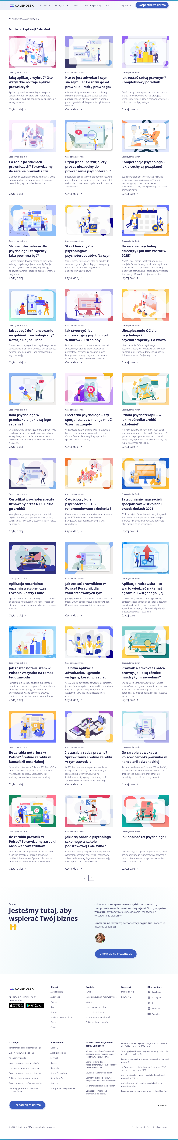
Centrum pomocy (92, 5)
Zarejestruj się (57, 991)
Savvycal (54, 1058)
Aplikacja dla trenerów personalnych (24, 1078)
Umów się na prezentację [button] (115, 953)
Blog (108, 5)
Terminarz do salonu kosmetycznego (25, 1047)
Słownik (54, 1012)
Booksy (54, 1063)
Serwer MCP (126, 997)
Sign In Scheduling (59, 1073)
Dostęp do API (127, 991)
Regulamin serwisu (161, 1127)
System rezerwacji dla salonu (21, 1053)
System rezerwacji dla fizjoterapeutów (25, 1083)
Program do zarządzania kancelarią (24, 1068)
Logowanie (125, 5)
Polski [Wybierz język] (162, 1105)
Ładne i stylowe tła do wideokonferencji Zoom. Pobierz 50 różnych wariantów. (101, 1065)
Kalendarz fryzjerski (17, 1058)
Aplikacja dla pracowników (97, 1022)
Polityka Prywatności (140, 1127)
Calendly (54, 1047)
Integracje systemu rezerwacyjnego (101, 997)
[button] (45, 5)
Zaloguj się (55, 997)
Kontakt (54, 1022)
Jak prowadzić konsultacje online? (100, 1085)
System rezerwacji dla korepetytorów (25, 1073)
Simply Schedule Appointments (64, 1088)
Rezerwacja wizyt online (96, 1007)
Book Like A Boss (58, 1078)
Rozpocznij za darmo (152, 5)
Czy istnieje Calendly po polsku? (99, 1072)
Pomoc (54, 1002)
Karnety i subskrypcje (95, 1012)
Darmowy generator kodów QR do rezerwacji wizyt (24, 1090)
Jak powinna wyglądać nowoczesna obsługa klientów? (144, 1091)
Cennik (76, 5)
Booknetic (55, 1068)
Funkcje (89, 991)
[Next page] (91, 878)
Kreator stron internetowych (98, 1017)
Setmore (54, 1083)
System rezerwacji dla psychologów (24, 1063)
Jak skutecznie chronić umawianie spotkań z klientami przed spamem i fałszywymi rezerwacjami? (101, 1054)
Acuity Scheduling (58, 1053)
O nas (53, 1027)
